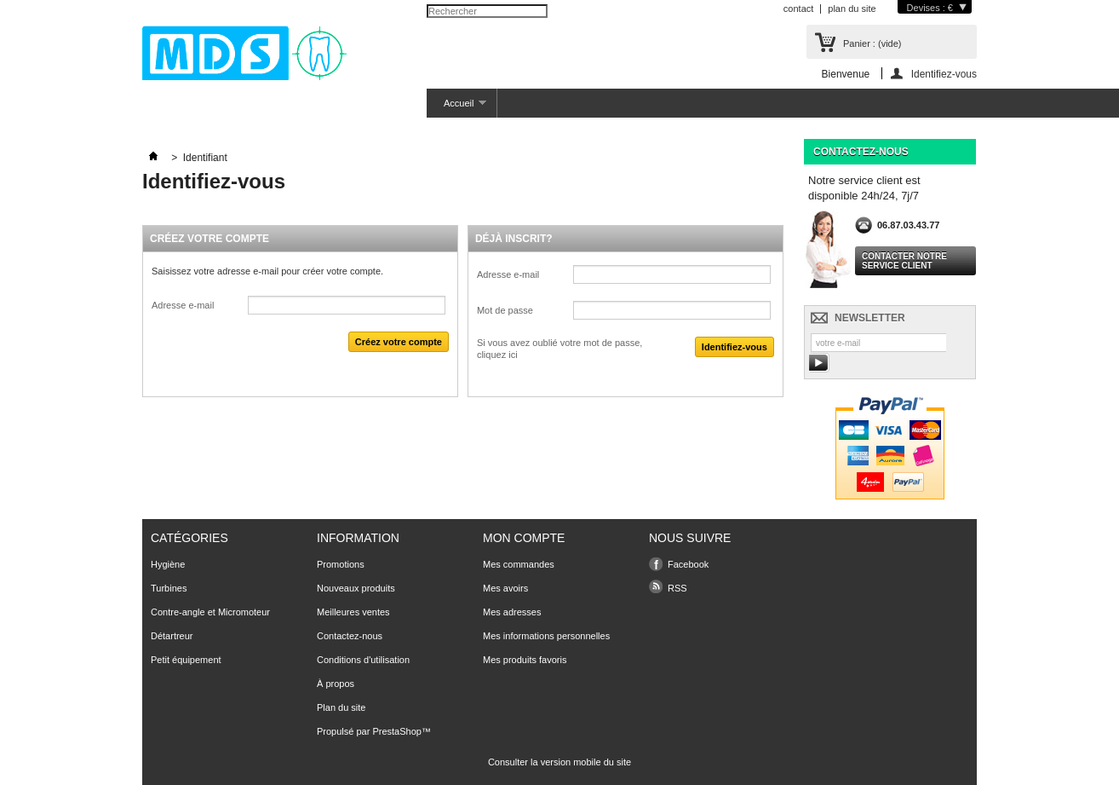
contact (798, 8)
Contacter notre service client (904, 260)
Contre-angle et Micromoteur (210, 612)
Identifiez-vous (944, 73)
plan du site (851, 8)
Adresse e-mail (183, 305)
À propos (335, 683)
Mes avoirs (505, 588)
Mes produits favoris (524, 660)
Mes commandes (518, 564)
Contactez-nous (349, 636)
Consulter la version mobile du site (559, 762)
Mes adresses (512, 612)
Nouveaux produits (356, 588)
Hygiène (168, 564)
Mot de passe (505, 310)
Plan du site (341, 707)
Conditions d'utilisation (363, 660)
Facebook (688, 564)
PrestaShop (396, 731)
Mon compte (524, 538)
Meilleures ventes (353, 612)
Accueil (456, 108)
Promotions (340, 564)
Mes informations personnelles (546, 636)
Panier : (872, 43)
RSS (677, 588)
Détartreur (172, 636)
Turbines (168, 588)
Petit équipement (186, 660)
